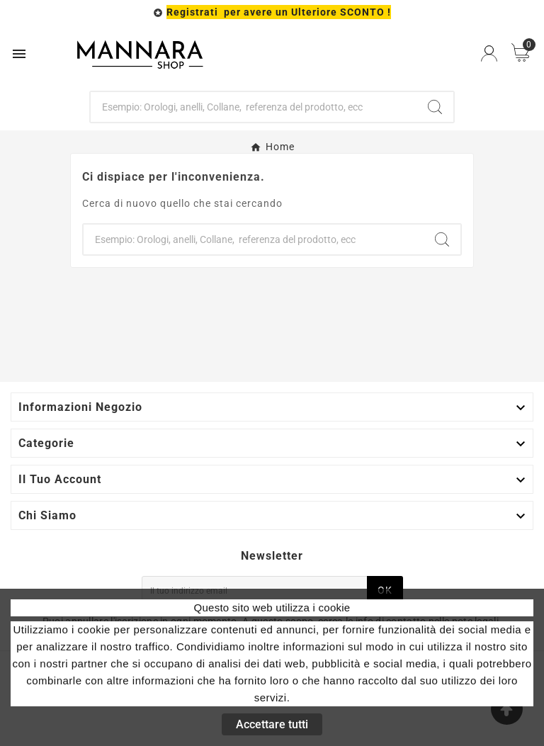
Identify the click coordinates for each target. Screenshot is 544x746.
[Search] (435, 107)
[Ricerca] (254, 107)
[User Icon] (489, 53)
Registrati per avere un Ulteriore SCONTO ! (278, 12)
